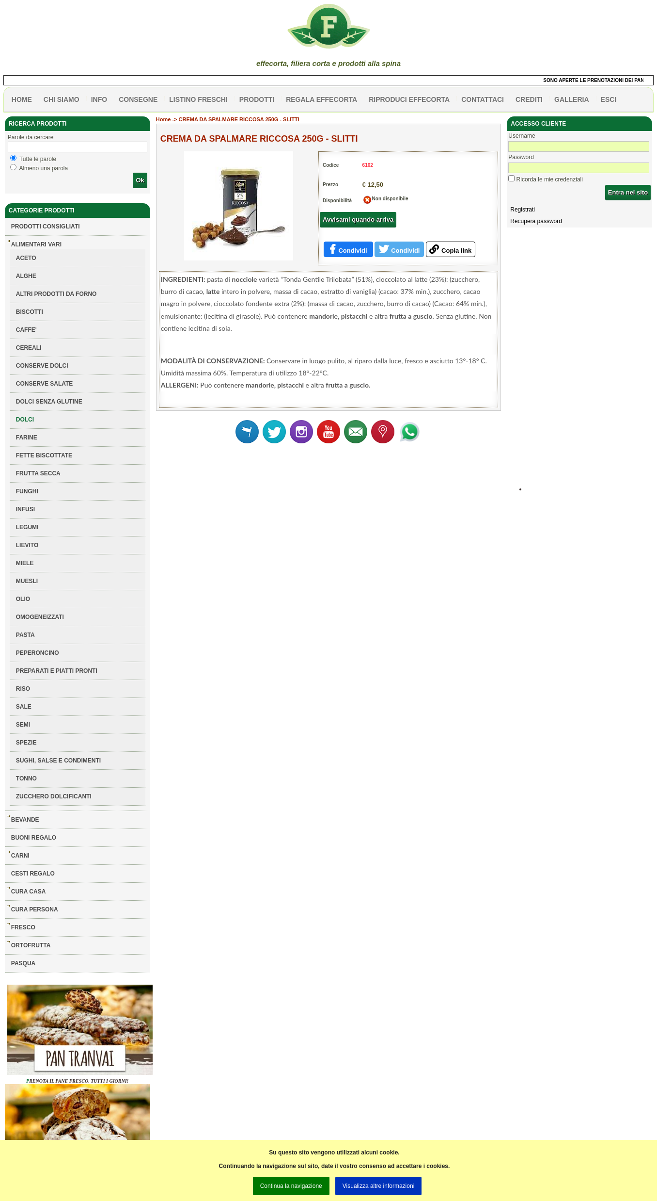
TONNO (26, 778)
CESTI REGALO (33, 873)
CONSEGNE (138, 99)
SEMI (23, 724)
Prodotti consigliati (45, 226)
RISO (23, 688)
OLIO (23, 599)
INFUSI (25, 509)
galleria (571, 99)
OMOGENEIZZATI (40, 617)
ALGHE (26, 276)
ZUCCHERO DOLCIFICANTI (54, 796)
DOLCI (25, 419)
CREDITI (529, 99)
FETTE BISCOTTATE (44, 455)
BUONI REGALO (33, 837)
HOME (22, 99)
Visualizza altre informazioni (379, 1186)
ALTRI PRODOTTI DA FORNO (56, 294)
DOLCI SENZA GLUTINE (49, 401)
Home (163, 119)
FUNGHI (27, 491)
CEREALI (29, 347)
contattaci (482, 99)
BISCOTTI (29, 311)
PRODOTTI (256, 99)
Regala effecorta (321, 99)
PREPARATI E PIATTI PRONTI (56, 670)
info (99, 99)
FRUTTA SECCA (38, 473)
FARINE (26, 437)
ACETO (26, 258)
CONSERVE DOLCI (42, 365)
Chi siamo (61, 99)
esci (609, 99)
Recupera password (536, 221)
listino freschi (198, 99)
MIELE (25, 563)
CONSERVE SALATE (44, 383)
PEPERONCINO (37, 652)
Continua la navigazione (291, 1186)
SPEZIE (26, 742)
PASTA (25, 635)
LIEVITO (27, 545)
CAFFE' (26, 329)
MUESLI (27, 581)
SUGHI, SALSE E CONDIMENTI (58, 760)
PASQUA (23, 963)
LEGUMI (27, 527)
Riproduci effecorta (409, 99)
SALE (23, 706)
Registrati (522, 209)
